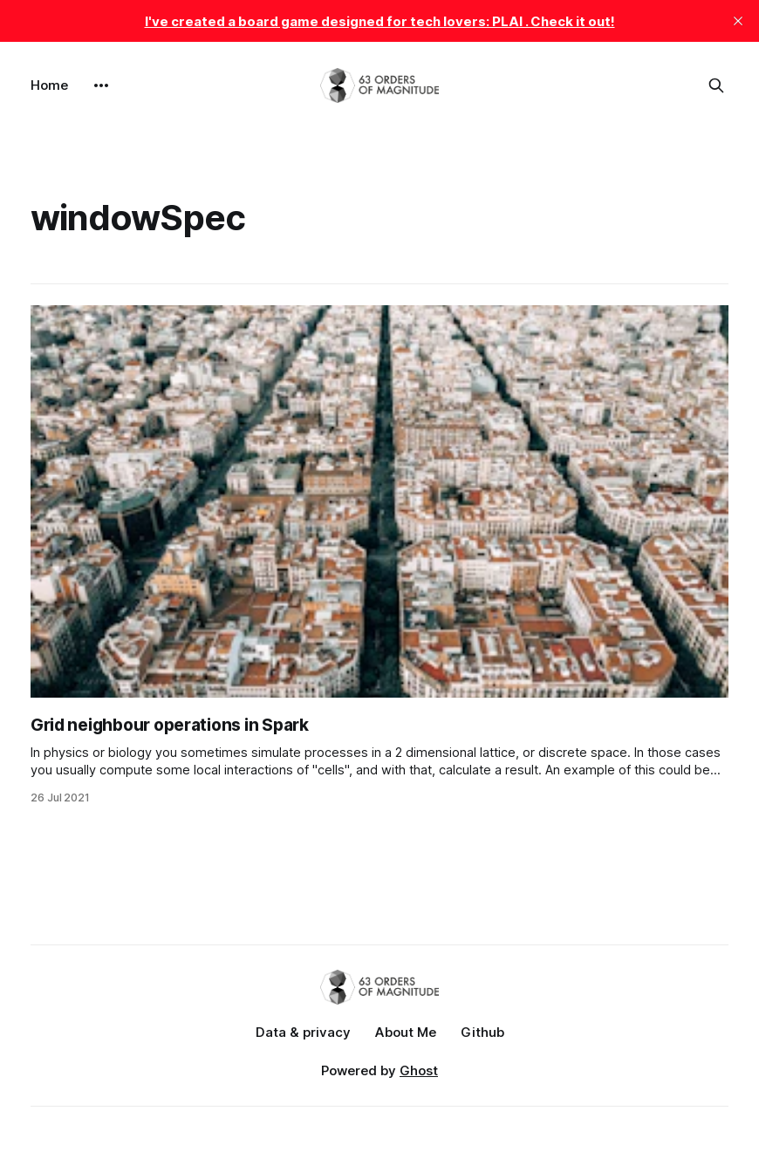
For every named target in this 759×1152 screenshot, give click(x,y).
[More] (101, 85)
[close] (738, 21)
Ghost (419, 1070)
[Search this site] (716, 85)
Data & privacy (303, 1032)
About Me (405, 1032)
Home (49, 85)
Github (482, 1032)
